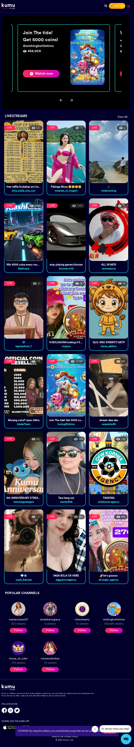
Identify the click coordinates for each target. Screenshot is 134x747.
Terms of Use (57, 737)
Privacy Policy (71, 737)
